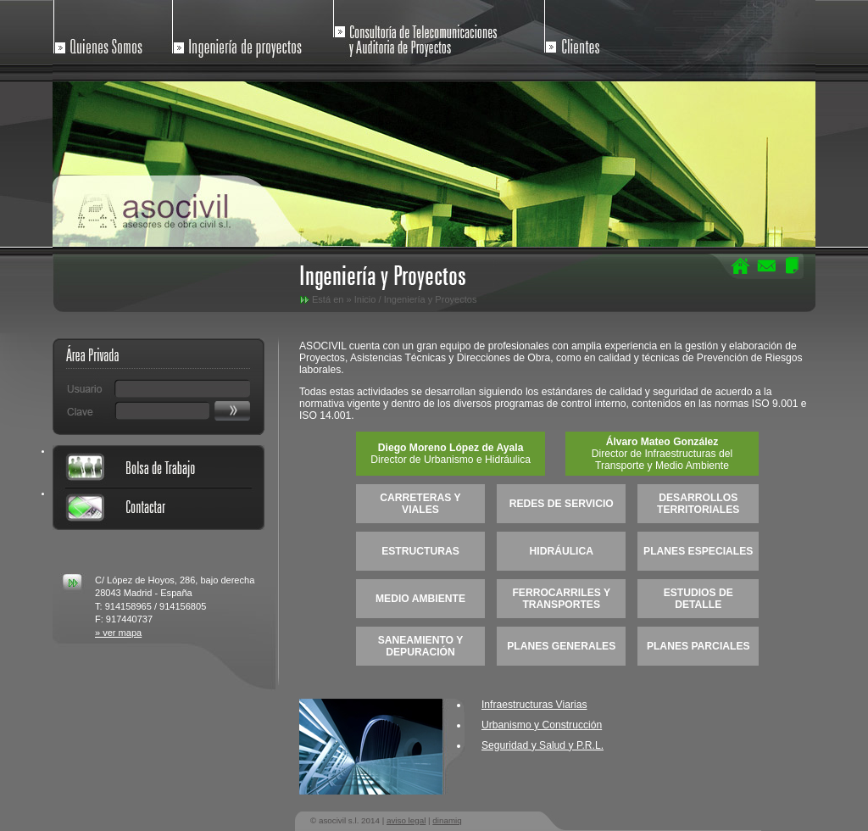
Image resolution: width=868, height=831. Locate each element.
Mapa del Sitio (792, 265)
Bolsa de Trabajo (158, 466)
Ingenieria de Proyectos (245, 32)
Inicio (365, 299)
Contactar (766, 265)
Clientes (594, 32)
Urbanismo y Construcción (541, 725)
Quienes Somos (110, 32)
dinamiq (446, 820)
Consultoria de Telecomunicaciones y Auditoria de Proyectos (417, 32)
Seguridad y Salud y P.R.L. (542, 745)
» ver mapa (118, 632)
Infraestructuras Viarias (534, 705)
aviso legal (406, 820)
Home (741, 265)
